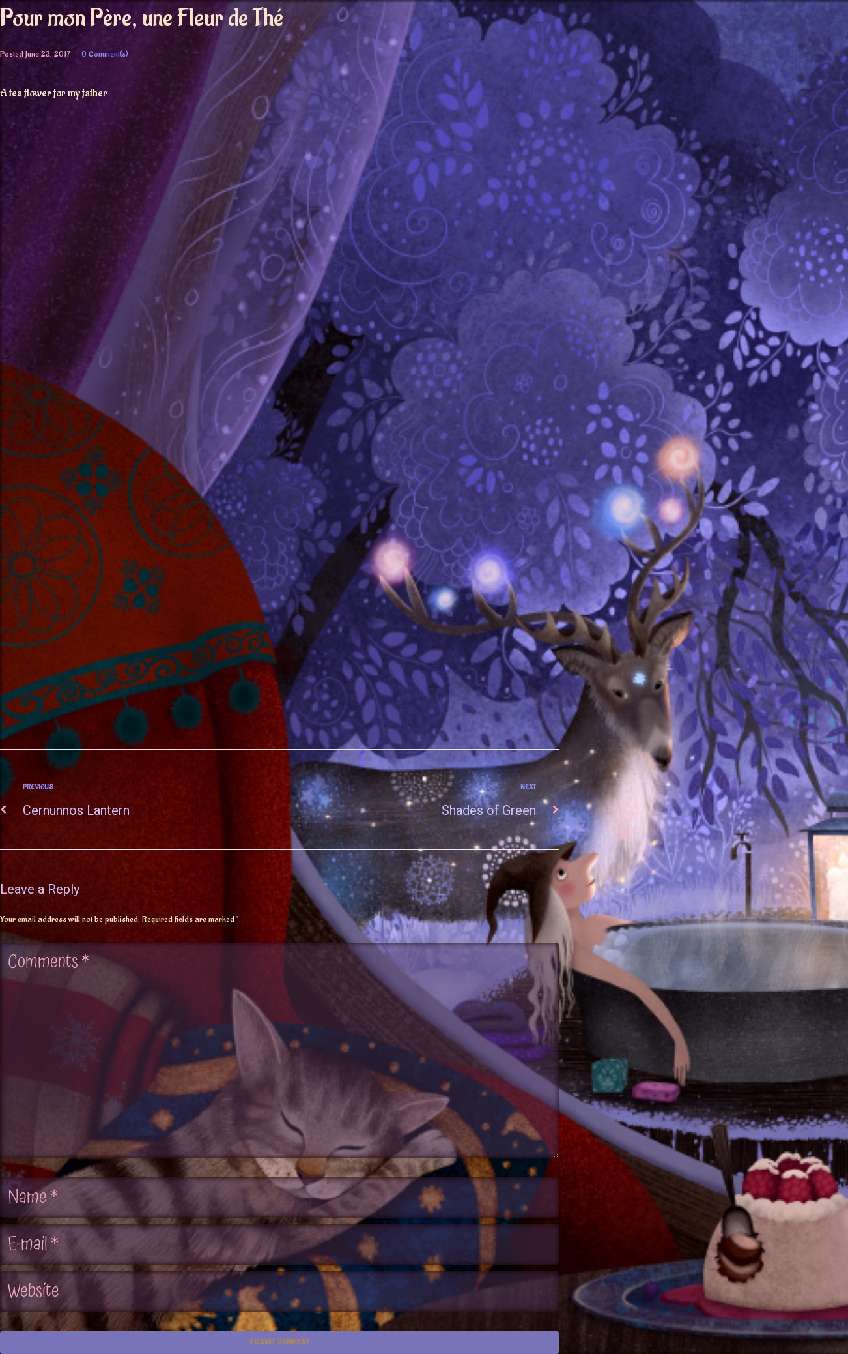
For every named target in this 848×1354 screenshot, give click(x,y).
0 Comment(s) (104, 53)
